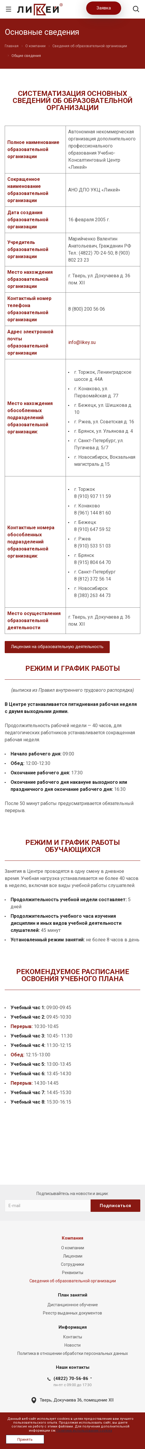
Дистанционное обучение (72, 1304)
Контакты (72, 1337)
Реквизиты (72, 1272)
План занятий (72, 1295)
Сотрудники (72, 1264)
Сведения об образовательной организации (72, 1280)
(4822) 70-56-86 (71, 1378)
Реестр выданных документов (72, 1313)
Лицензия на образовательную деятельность (57, 646)
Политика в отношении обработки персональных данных (72, 1353)
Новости (72, 1345)
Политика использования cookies (84, 1430)
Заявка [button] (103, 8)
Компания (72, 1238)
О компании (72, 1247)
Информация (73, 1327)
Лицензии (72, 1256)
